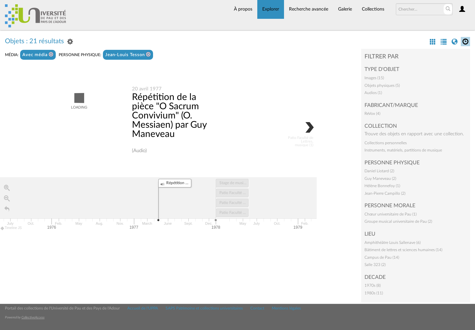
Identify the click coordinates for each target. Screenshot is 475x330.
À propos (243, 9)
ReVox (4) (372, 114)
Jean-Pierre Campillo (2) (384, 193)
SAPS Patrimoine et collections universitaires (204, 308)
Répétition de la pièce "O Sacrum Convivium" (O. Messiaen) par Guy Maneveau (169, 115)
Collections (373, 9)
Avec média (37, 54)
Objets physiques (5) (382, 85)
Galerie (345, 9)
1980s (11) (373, 293)
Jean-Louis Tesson (128, 54)
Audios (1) (373, 93)
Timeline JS (11, 228)
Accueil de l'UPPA (142, 308)
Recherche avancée (308, 9)
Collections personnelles (385, 143)
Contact (257, 308)
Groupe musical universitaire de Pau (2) (398, 221)
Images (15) (374, 78)
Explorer (270, 9)
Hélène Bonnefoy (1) (382, 186)
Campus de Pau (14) (381, 257)
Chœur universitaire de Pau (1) (390, 214)
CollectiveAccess (33, 317)
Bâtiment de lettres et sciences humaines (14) (403, 250)
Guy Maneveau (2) (380, 179)
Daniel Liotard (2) (379, 171)
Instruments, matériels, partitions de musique (403, 150)
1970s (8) (372, 285)
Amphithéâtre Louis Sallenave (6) (392, 243)
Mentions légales (286, 308)
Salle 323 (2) (375, 265)
